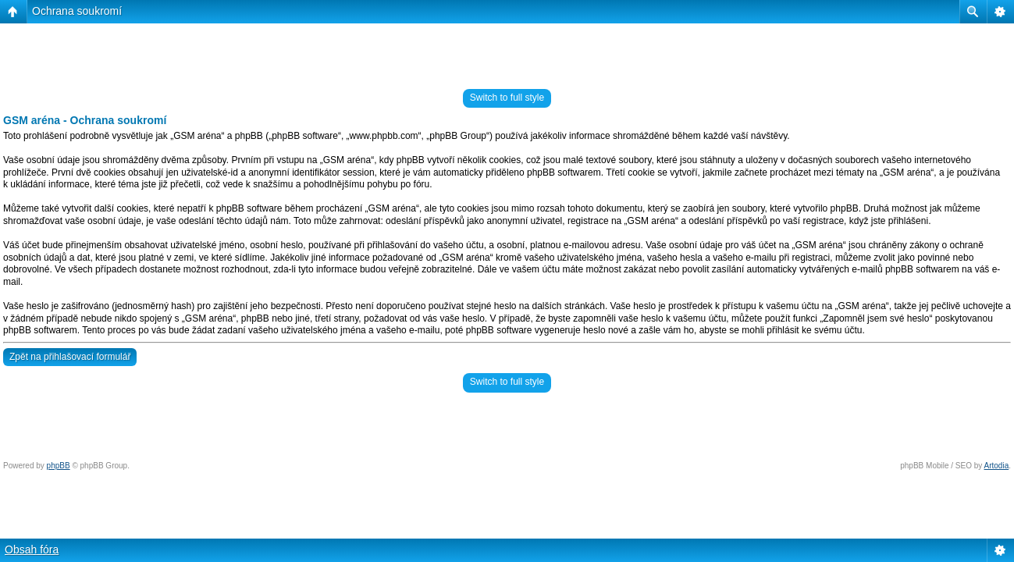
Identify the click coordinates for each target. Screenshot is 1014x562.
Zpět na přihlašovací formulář (69, 356)
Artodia (996, 465)
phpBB (58, 465)
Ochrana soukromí (77, 11)
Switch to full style (507, 97)
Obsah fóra (32, 549)
